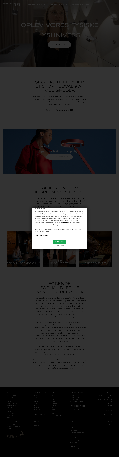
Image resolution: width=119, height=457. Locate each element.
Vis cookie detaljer (59, 245)
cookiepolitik (64, 222)
